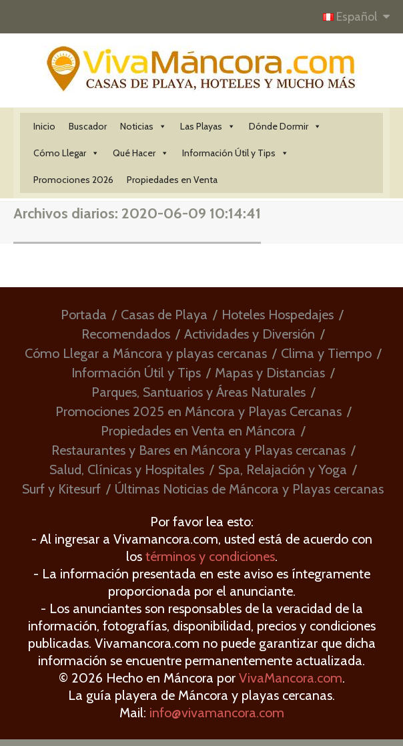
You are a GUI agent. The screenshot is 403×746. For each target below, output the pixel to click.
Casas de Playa (164, 315)
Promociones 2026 (73, 180)
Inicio (44, 126)
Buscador (88, 126)
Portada (84, 315)
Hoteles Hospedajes (278, 315)
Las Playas (208, 126)
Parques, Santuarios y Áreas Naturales (198, 392)
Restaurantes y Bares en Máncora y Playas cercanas (198, 450)
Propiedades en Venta (172, 180)
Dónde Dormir (285, 126)
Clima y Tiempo (326, 353)
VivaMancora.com (290, 678)
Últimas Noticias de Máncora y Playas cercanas (249, 489)
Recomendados (125, 334)
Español (351, 16)
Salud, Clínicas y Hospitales (126, 469)
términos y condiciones (210, 556)
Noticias (143, 126)
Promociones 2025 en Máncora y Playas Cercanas (198, 411)
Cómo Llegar (66, 153)
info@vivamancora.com (216, 713)
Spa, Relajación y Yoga (282, 469)
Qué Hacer (141, 153)
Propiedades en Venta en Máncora (198, 431)
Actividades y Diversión (249, 334)
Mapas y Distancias (270, 373)
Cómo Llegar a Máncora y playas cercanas (146, 353)
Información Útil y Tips (235, 153)
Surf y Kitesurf (61, 489)
